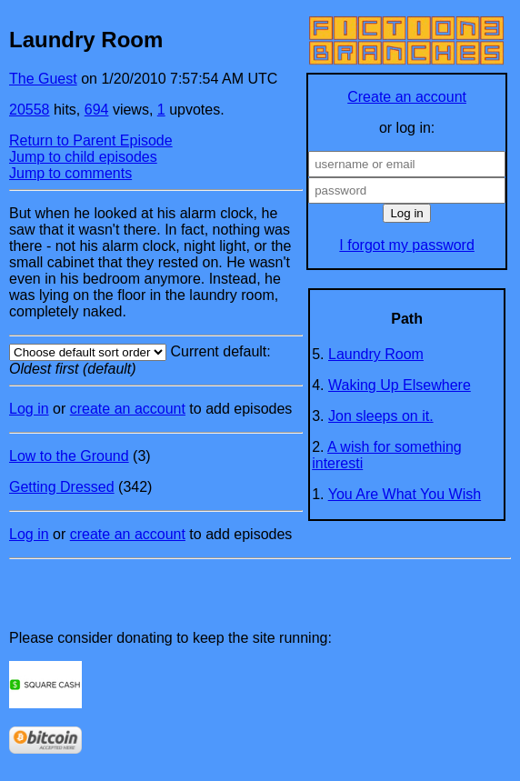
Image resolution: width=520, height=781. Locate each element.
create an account (127, 408)
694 (97, 109)
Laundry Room (376, 354)
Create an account (406, 97)
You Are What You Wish (404, 494)
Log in (29, 408)
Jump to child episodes (83, 157)
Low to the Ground (69, 456)
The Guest (43, 78)
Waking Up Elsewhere (399, 385)
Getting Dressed (62, 487)
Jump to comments (70, 173)
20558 (29, 109)
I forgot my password (407, 245)
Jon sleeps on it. (381, 416)
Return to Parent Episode (91, 140)
